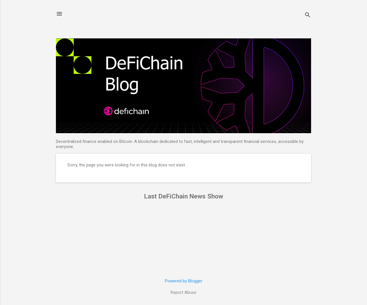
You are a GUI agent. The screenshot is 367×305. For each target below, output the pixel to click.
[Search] (307, 15)
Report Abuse (183, 292)
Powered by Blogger (183, 281)
